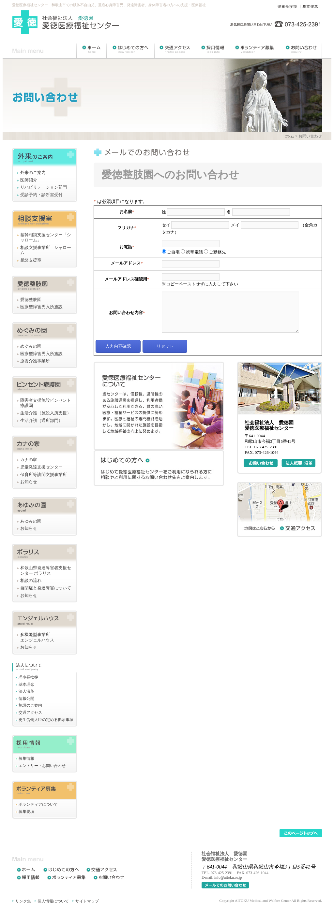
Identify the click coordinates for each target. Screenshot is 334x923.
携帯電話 (192, 252)
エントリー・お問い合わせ (42, 765)
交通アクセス (30, 712)
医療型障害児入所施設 (41, 307)
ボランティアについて (38, 804)
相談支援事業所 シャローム (45, 250)
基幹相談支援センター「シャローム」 (45, 238)
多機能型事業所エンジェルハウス (37, 637)
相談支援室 (30, 260)
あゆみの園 (30, 521)
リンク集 (23, 901)
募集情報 (26, 758)
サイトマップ (87, 901)
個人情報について (53, 901)
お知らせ (28, 482)
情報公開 (26, 698)
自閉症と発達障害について (45, 588)
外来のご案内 (33, 172)
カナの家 (28, 459)
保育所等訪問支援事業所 (43, 474)
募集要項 (26, 811)
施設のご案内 (30, 705)
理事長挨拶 (28, 677)
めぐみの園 (30, 346)
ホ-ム (289, 136)
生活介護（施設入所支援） (45, 413)
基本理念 (26, 684)
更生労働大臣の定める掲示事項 (46, 719)
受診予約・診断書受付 (41, 195)
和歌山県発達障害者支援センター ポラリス (45, 571)
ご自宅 (171, 252)
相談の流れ (30, 580)
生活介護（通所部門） (41, 420)
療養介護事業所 (35, 361)
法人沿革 (26, 691)
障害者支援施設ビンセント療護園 (45, 403)
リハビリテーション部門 (43, 187)
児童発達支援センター (41, 467)
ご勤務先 (215, 252)
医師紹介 (28, 180)
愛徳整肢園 (30, 299)
